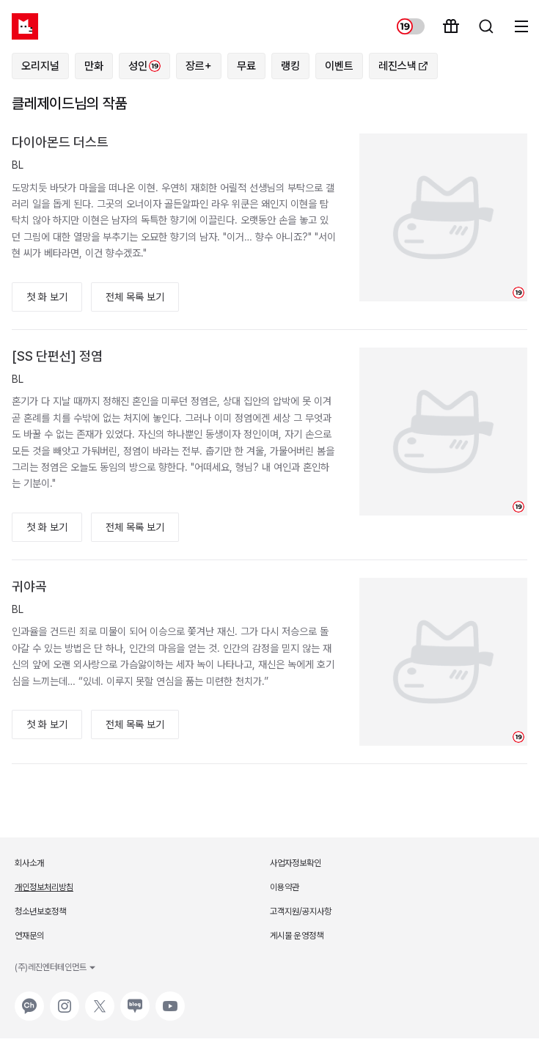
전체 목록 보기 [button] (135, 297)
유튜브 (168, 999)
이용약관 (284, 887)
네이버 (133, 999)
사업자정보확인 (295, 863)
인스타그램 (64, 999)
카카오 (28, 999)
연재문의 (29, 936)
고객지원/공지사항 (300, 911)
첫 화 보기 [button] (46, 297)
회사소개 (29, 863)
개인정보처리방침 (44, 887)
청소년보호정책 (40, 911)
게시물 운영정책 (296, 936)
